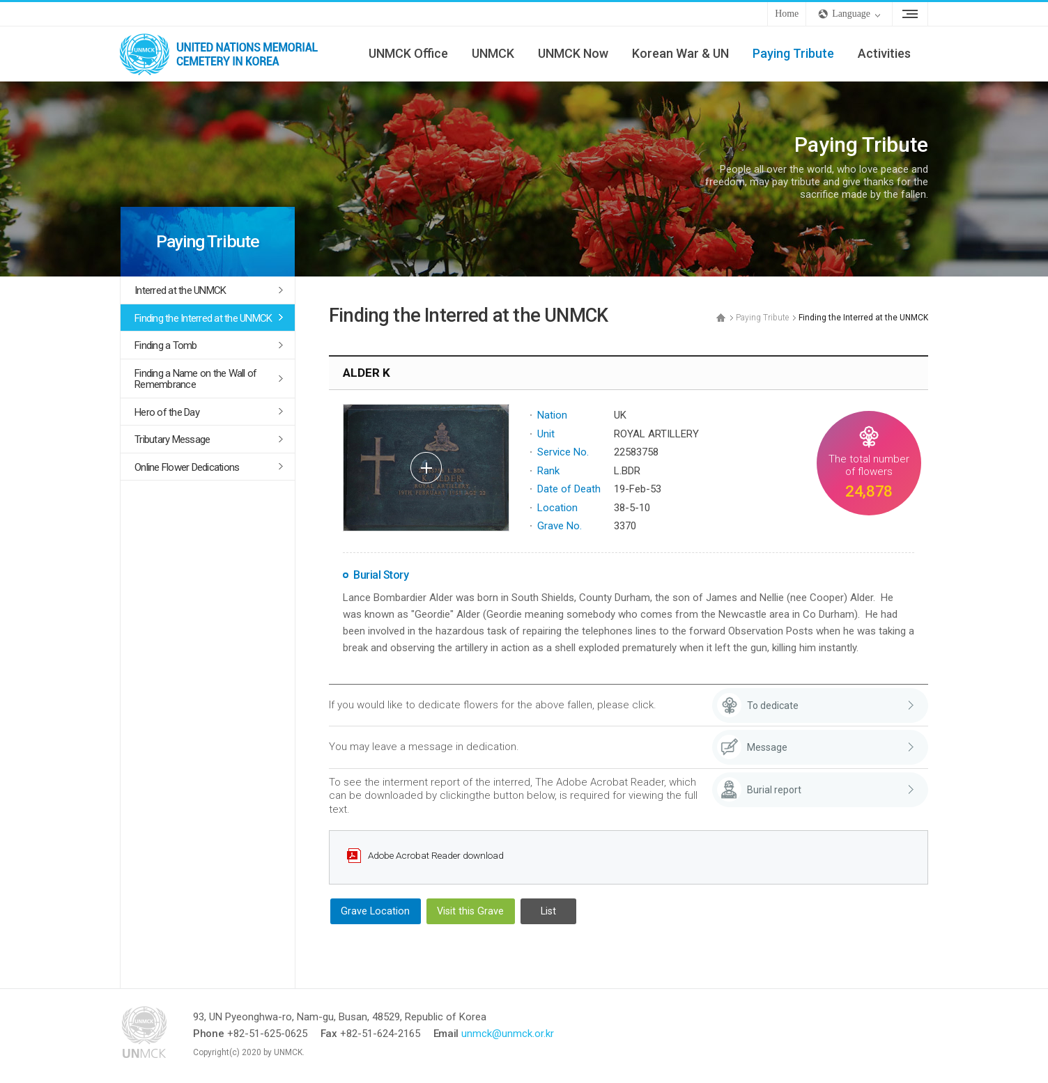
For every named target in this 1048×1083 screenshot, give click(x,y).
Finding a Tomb (165, 345)
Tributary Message (172, 439)
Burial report (774, 789)
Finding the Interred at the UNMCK (203, 318)
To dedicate (773, 705)
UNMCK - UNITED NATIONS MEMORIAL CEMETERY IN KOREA (224, 53)
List (548, 911)
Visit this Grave (470, 911)
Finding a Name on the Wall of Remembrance (195, 379)
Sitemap (910, 14)
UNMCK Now (573, 53)
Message (767, 747)
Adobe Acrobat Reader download (436, 855)
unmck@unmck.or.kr (507, 1033)
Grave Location (375, 911)
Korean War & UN (680, 53)
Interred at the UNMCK (180, 290)
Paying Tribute (793, 53)
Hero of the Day (166, 412)
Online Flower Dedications (186, 467)
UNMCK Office (408, 53)
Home (787, 13)
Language (851, 13)
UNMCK (493, 53)
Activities (884, 53)
